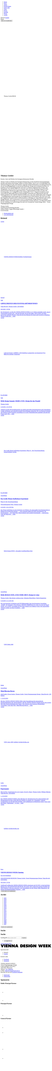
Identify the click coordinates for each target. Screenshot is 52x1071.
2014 (5, 914)
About (5, 5)
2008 (5, 922)
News (5, 3)
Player (5, 13)
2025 (5, 898)
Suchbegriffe (4, 937)
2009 (5, 921)
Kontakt (6, 12)
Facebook (14, 972)
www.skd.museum (8, 214)
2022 (5, 902)
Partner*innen (7, 6)
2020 (5, 905)
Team (5, 9)
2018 (5, 908)
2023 (5, 901)
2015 (5, 912)
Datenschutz (7, 976)
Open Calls (7, 7)
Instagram (19, 972)
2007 (5, 924)
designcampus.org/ (8, 213)
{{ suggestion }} (8, 940)
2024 (5, 899)
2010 (5, 919)
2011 (5, 918)
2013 (5, 915)
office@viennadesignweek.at (12, 970)
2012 (5, 917)
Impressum (7, 975)
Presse (5, 10)
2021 (5, 904)
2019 (5, 906)
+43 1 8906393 (9, 969)
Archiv (5, 15)
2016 (5, 911)
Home (5, 2)
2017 (5, 909)
